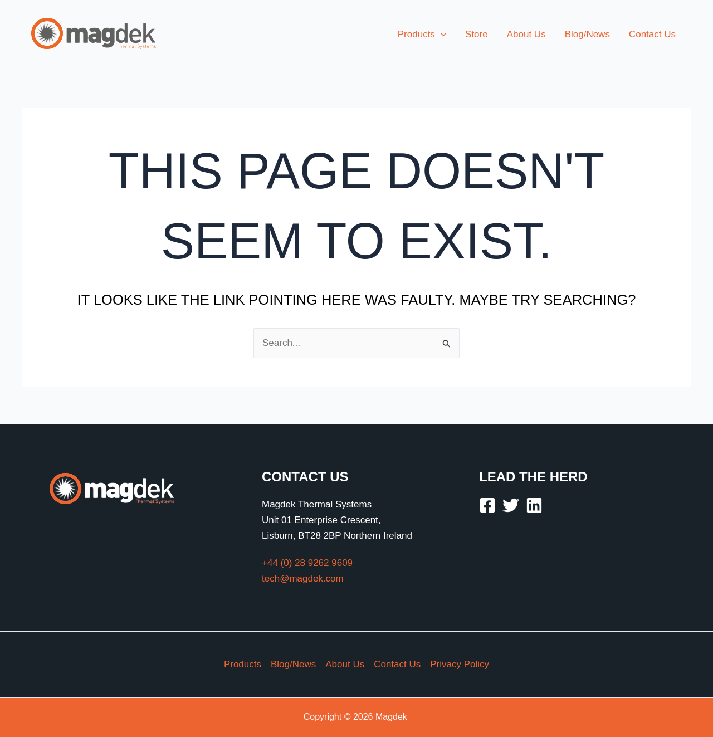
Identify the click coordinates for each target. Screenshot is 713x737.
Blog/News (293, 664)
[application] (440, 34)
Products (242, 664)
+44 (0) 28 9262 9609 (307, 563)
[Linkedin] (534, 505)
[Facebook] (487, 505)
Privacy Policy (459, 664)
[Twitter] (510, 505)
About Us (344, 664)
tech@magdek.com (303, 578)
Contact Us (397, 664)
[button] (422, 34)
